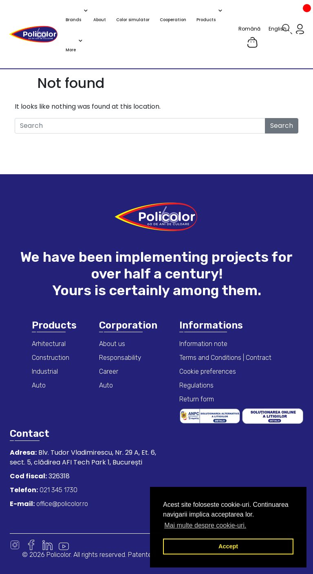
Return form (196, 399)
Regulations (196, 385)
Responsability (120, 357)
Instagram (15, 545)
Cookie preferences (207, 371)
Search (281, 125)
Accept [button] (228, 546)
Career (108, 371)
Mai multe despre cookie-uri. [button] (205, 525)
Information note (203, 344)
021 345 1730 (57, 490)
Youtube (64, 545)
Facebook (31, 545)
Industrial (45, 371)
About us (112, 344)
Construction (50, 357)
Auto (39, 385)
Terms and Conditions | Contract (225, 357)
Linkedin (47, 545)
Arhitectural (49, 344)
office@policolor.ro (61, 504)
